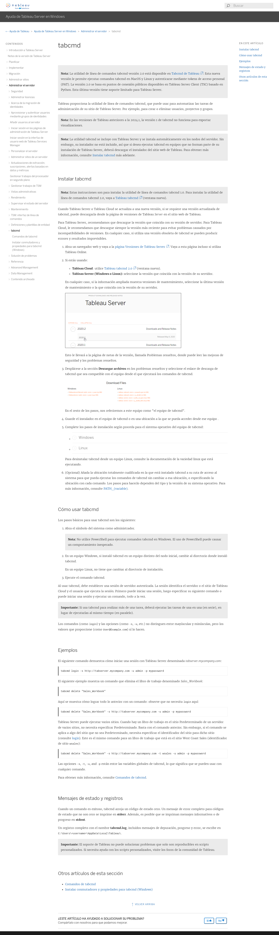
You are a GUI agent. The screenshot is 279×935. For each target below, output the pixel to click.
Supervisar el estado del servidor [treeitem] (29, 203)
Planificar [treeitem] (14, 62)
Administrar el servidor (94, 31)
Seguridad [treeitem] (16, 91)
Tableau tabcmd (127, 198)
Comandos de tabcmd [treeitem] (24, 236)
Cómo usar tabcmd (250, 55)
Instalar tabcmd (104, 155)
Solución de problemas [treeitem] (23, 255)
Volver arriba (143, 904)
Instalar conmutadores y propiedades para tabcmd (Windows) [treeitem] (26, 246)
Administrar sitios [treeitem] (18, 79)
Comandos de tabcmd (130, 777)
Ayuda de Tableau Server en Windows (55, 31)
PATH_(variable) (116, 488)
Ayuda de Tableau (18, 31)
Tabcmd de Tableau (186, 73)
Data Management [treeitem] (21, 273)
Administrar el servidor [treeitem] (21, 85)
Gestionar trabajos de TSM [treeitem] (25, 185)
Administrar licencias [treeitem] (22, 97)
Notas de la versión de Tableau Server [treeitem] (29, 56)
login (75, 738)
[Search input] (253, 5)
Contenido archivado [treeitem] (22, 279)
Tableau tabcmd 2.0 (119, 268)
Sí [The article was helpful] (209, 920)
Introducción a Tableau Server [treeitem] (25, 50)
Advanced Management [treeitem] (24, 267)
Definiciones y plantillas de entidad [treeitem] (30, 224)
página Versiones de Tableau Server (141, 246)
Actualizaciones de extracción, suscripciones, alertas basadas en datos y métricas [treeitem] (29, 166)
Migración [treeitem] (14, 73)
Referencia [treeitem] (16, 261)
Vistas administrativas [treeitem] (23, 191)
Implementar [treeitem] (16, 67)
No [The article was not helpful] (221, 920)
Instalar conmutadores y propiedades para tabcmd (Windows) (109, 889)
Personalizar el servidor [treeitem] (24, 151)
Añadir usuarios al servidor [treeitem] (25, 122)
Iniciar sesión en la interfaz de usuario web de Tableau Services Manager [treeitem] (28, 141)
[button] (74, 438)
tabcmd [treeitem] (15, 230)
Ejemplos (245, 61)
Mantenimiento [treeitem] (19, 209)
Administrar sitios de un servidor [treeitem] (29, 157)
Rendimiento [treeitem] (17, 197)
